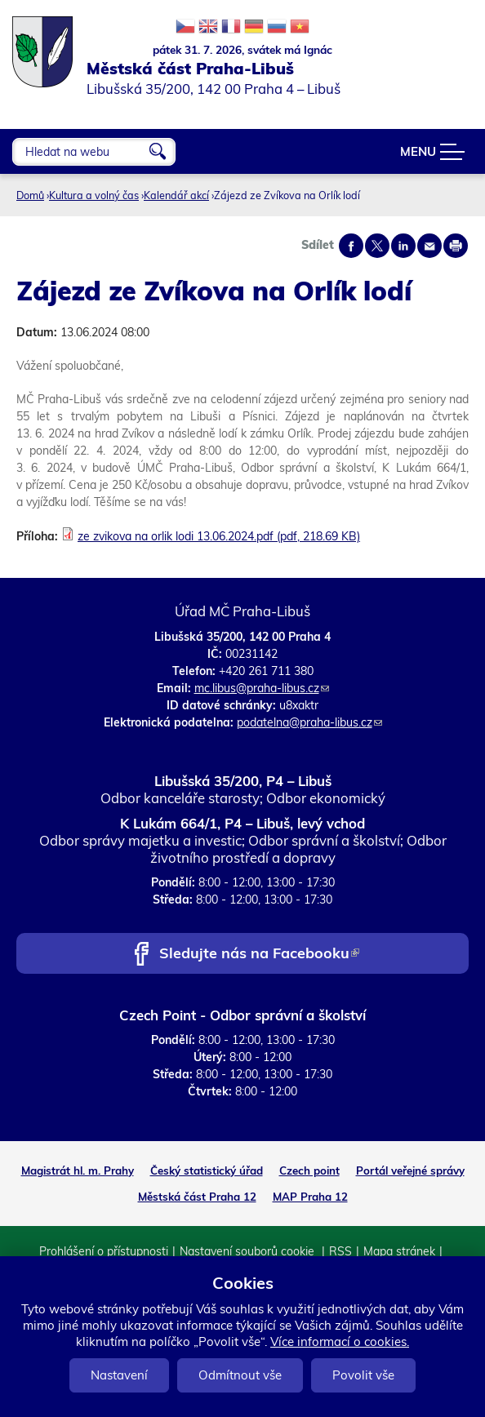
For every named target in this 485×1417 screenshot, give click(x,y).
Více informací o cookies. (339, 1341)
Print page (455, 245)
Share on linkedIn (403, 245)
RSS (340, 1251)
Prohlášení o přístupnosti (103, 1251)
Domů (30, 195)
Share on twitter (377, 245)
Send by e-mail (429, 245)
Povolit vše (363, 1375)
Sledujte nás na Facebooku (259, 955)
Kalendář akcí (176, 195)
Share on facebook (351, 245)
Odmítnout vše (240, 1375)
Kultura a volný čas (94, 195)
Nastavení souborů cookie (249, 1251)
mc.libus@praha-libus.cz (261, 688)
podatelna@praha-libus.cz (309, 722)
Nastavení (119, 1375)
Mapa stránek (399, 1251)
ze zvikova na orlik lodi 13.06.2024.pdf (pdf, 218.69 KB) (219, 536)
